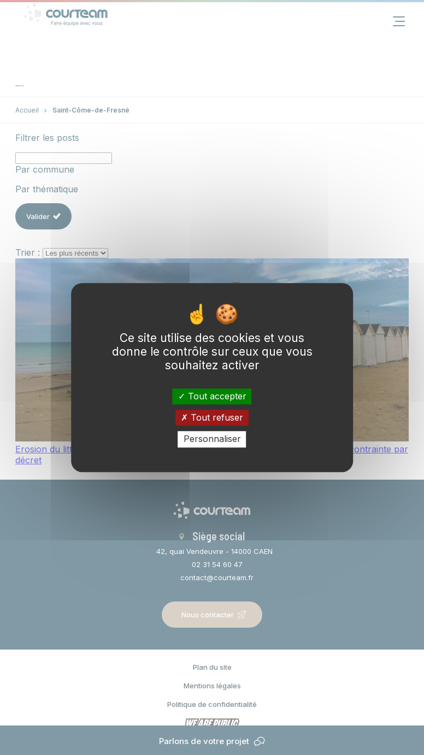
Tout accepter (212, 396)
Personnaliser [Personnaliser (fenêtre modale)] (212, 439)
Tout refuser (212, 417)
